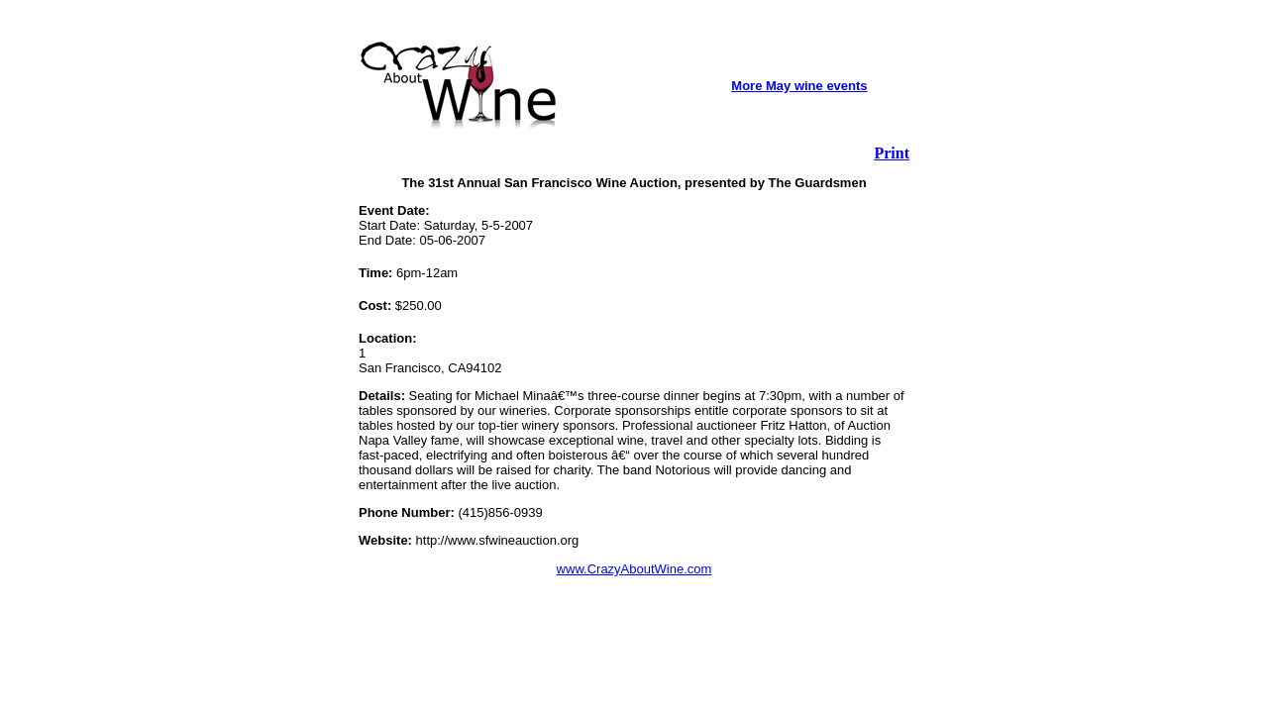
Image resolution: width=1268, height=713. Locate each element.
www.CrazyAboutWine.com (634, 568)
